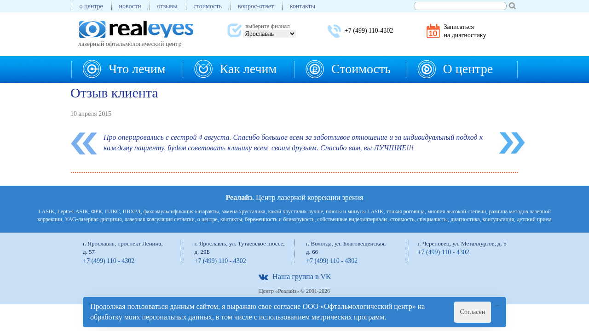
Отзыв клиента (114, 92)
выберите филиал (267, 26)
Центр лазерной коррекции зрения (295, 197)
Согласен (472, 311)
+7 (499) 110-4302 (369, 30)
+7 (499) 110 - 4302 (108, 260)
